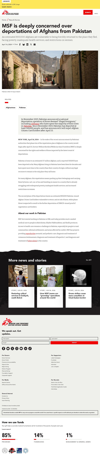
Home (4, 20)
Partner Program (6, 369)
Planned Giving (6, 371)
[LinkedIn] (25, 348)
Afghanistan (10, 107)
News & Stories (14, 20)
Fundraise (53, 360)
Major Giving (5, 366)
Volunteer (53, 364)
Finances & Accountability (9, 362)
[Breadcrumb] (50, 19)
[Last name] (74, 338)
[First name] (26, 338)
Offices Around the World (8, 384)
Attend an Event (55, 362)
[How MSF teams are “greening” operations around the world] (50, 286)
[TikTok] (30, 348)
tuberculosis (32, 241)
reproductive (30, 234)
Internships (54, 389)
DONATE (88, 12)
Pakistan (22, 107)
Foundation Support (7, 373)
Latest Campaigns (55, 358)
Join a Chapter (55, 366)
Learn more (6, 7)
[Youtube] (21, 348)
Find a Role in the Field (57, 384)
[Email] (26, 342)
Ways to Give (5, 364)
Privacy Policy (5, 398)
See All (88, 260)
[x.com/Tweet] (12, 348)
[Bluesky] (8, 348)
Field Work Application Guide (59, 387)
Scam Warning (6, 400)
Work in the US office (56, 382)
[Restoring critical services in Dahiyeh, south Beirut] (21, 286)
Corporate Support (7, 375)
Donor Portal (5, 360)
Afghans (35, 124)
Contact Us (5, 396)
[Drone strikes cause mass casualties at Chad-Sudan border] (79, 286)
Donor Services (6, 358)
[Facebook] (3, 348)
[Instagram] (16, 348)
